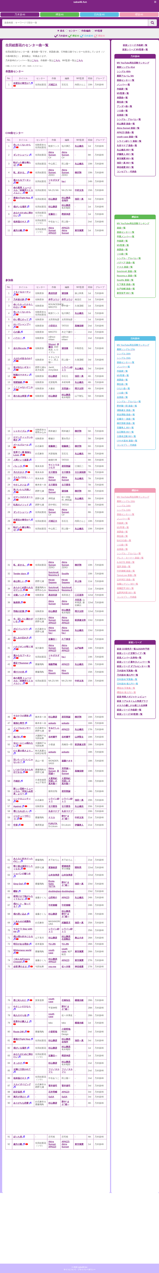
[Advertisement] (56, 110)
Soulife (65, 573)
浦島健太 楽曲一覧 (126, 410)
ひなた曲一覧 (123, 388)
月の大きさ (18, 472)
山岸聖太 (79, 737)
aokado (52, 723)
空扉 (15, 825)
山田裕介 (52, 897)
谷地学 (65, 200)
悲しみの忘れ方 (21, 638)
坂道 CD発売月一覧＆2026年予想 (133, 649)
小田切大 (52, 326)
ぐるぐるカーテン (22, 292)
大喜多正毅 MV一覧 (126, 436)
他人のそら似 (19, 1015)
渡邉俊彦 (52, 867)
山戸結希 (79, 648)
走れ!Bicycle (19, 348)
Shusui (52, 344)
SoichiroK (53, 572)
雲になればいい (21, 811)
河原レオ (52, 781)
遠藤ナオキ (67, 761)
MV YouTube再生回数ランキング (133, 63)
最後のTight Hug (21, 198)
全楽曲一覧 (122, 115)
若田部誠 (66, 466)
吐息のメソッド (21, 505)
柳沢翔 (78, 172)
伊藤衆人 (79, 825)
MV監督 (98, 31)
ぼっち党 (17, 1137)
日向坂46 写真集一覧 (127, 679)
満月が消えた (19, 1097)
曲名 (62, 31)
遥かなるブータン (22, 180)
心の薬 (16, 332)
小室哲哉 (52, 1032)
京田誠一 (66, 388)
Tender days (19, 573)
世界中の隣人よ (21, 1021)
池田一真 (79, 199)
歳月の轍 (17, 230)
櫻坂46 (139, 14)
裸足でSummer (21, 663)
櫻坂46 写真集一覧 (126, 688)
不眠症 (16, 781)
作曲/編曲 (86, 31)
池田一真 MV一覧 (125, 163)
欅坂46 (60, 14)
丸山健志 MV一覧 (125, 150)
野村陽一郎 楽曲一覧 (127, 406)
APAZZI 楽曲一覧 (125, 132)
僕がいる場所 (19, 207)
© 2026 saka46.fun (79, 1267)
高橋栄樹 (79, 326)
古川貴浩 (52, 472)
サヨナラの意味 (21, 716)
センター (73, 31)
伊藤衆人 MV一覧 (125, 154)
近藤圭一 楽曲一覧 (126, 419)
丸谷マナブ (53, 811)
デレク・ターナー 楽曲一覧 (130, 558)
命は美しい (18, 581)
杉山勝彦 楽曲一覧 (126, 124)
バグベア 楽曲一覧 (126, 263)
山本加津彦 (53, 875)
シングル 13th (124, 510)
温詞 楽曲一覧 (123, 566)
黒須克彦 (52, 293)
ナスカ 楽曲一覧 (125, 267)
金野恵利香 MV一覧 (126, 593)
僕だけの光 (18, 672)
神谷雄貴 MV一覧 (125, 167)
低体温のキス (19, 221)
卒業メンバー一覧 (125, 236)
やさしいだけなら (22, 1006)
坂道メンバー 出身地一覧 (129, 657)
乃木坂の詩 (18, 299)
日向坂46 (99, 14)
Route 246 (18, 1032)
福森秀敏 (52, 664)
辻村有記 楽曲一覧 (126, 579)
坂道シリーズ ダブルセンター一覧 (133, 666)
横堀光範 (79, 1000)
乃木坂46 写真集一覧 (127, 671)
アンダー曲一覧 (124, 106)
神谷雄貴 (79, 966)
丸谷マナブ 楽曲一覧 (127, 145)
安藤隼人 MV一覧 (125, 428)
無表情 (16, 602)
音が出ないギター (22, 367)
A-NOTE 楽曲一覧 (126, 562)
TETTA (51, 886)
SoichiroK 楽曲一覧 (126, 271)
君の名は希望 (19, 396)
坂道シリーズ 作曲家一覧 (135, 45)
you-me (52, 966)
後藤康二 (52, 446)
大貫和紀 (52, 778)
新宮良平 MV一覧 (125, 293)
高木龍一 (52, 783)
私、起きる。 (19, 172)
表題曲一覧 (122, 98)
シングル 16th (124, 354)
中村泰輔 (52, 905)
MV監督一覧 (123, 93)
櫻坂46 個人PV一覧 (126, 692)
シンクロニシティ (22, 799)
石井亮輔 (52, 1092)
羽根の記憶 (18, 611)
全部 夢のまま (20, 966)
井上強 (78, 581)
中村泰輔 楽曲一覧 (126, 571)
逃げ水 (16, 737)
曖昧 (15, 891)
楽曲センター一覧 (125, 80)
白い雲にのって (21, 319)
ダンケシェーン (21, 155)
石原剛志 (66, 939)
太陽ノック (18, 595)
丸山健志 (79, 146)
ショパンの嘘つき (22, 873)
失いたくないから (22, 145)
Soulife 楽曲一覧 (125, 280)
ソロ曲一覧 (122, 111)
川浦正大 (52, 84)
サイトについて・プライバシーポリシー (79, 1270)
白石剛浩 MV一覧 (125, 432)
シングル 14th (124, 506)
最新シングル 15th (126, 501)
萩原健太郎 (80, 620)
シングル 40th (124, 71)
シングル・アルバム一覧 (129, 119)
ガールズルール (21, 445)
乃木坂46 (20, 14)
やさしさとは (19, 485)
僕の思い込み (19, 914)
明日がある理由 (21, 944)
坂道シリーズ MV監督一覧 (135, 49)
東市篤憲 (79, 230)
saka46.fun (80, 2)
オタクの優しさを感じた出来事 (132, 705)
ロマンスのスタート (23, 497)
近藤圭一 (52, 214)
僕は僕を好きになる (23, 936)
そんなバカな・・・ (23, 477)
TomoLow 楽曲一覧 (126, 575)
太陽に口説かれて (22, 1069)
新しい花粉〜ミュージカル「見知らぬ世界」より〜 (23, 791)
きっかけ (17, 1063)
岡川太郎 (79, 388)
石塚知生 (66, 1000)
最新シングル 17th (126, 349)
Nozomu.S (53, 575)
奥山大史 (79, 938)
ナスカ (51, 817)
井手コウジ (53, 299)
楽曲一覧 (121, 228)
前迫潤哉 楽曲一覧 (126, 414)
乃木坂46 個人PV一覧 (127, 675)
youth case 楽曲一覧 (127, 137)
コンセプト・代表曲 (126, 171)
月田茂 (78, 600)
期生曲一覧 (122, 102)
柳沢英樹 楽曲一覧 (126, 423)
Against (17, 806)
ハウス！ (17, 338)
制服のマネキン (21, 375)
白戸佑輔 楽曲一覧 (126, 289)
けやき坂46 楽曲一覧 (127, 441)
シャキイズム (19, 431)
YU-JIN (51, 944)
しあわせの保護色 (22, 921)
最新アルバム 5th (125, 76)
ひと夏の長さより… (23, 751)
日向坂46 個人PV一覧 (127, 684)
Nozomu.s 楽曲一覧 (127, 276)
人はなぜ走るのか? (22, 358)
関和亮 (78, 867)
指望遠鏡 (17, 382)
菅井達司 (52, 1085)
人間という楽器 (21, 460)
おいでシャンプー (22, 324)
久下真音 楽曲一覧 (126, 284)
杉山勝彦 (52, 199)
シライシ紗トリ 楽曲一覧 (129, 141)
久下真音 (66, 639)
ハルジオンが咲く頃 (23, 646)
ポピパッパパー (21, 629)
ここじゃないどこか (23, 387)
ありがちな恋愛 (21, 1103)
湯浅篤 (65, 293)
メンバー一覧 (123, 84)
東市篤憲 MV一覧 (125, 158)
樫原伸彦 (66, 214)
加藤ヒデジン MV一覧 (127, 584)
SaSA (51, 1097)
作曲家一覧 (122, 89)
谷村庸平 (52, 737)
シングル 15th (124, 358)
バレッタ (17, 466)
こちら (35, 60)
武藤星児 (66, 923)
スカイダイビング (22, 1084)
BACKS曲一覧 (124, 540)
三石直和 (79, 595)
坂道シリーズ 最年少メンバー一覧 (133, 662)
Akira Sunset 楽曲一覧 (128, 128)
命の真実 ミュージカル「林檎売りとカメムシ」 (23, 190)
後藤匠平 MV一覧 (125, 588)
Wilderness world (22, 950)
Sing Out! (18, 884)
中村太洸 (79, 190)
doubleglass (54, 891)
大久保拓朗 (80, 472)
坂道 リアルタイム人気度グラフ (132, 701)
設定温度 (17, 1092)
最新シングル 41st (126, 67)
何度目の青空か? (21, 83)
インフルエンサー (22, 728)
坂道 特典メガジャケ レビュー (131, 697)
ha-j (63, 181)
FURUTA (52, 823)
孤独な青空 (18, 723)
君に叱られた (19, 1000)
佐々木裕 (66, 966)
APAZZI (52, 233)
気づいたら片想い (22, 489)
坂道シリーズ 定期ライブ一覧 (131, 653)
